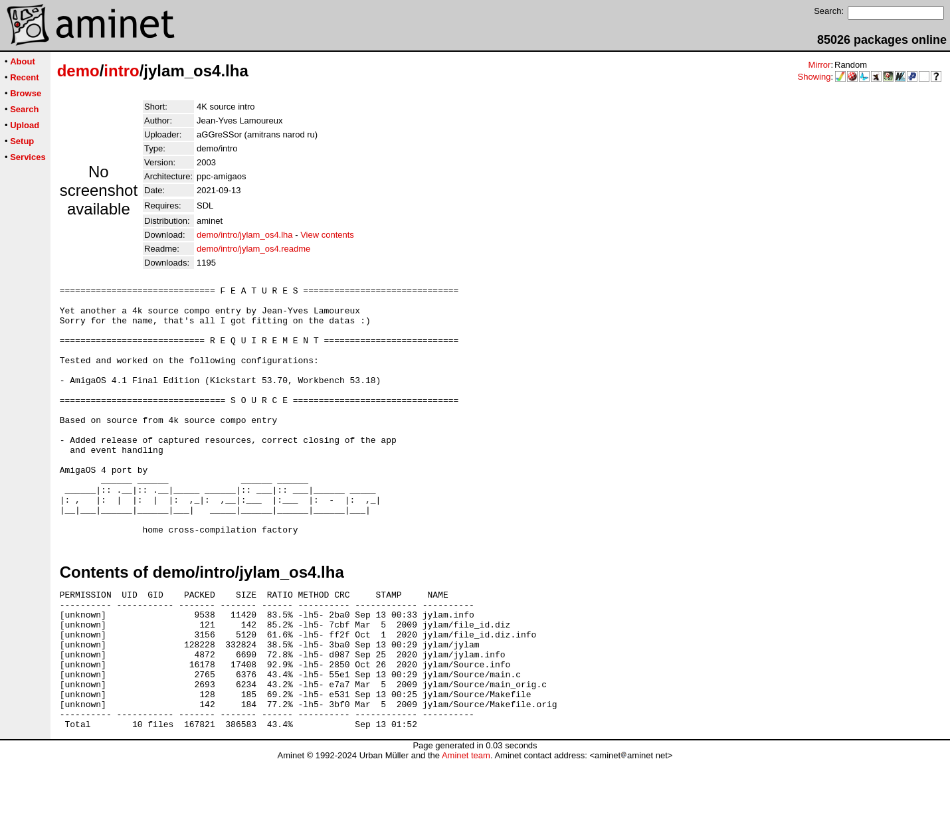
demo (78, 71)
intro (121, 71)
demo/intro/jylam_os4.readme (253, 249)
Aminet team (466, 833)
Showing (814, 77)
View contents (327, 235)
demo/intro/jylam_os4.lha (245, 235)
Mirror (819, 65)
